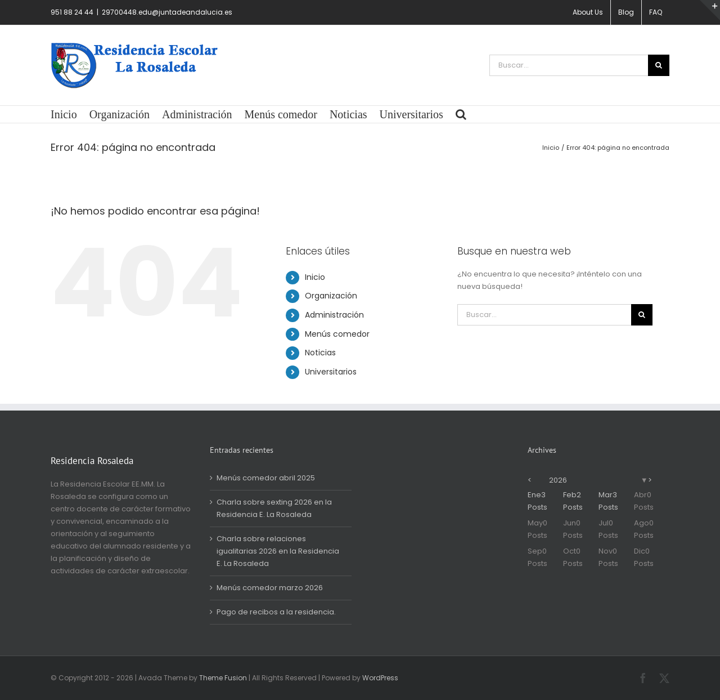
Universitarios (331, 371)
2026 (558, 480)
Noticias (320, 352)
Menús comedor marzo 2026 (270, 587)
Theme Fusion (223, 678)
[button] (461, 114)
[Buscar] (658, 65)
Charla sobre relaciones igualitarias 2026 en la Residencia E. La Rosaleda (278, 551)
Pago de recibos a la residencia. (276, 612)
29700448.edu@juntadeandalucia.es (167, 12)
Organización (331, 295)
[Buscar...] (568, 65)
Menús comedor (337, 334)
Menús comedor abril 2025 (266, 477)
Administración (334, 314)
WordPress (380, 678)
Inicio (315, 277)
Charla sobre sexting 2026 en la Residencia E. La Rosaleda (274, 508)
